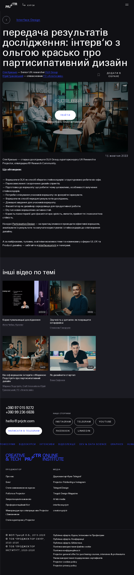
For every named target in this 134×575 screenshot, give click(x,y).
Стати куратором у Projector (20, 520)
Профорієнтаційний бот (18, 505)
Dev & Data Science (95, 444)
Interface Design (28, 20)
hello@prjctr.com (20, 421)
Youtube (105, 421)
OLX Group (51, 72)
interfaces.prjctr (61, 505)
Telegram (84, 421)
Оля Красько (10, 72)
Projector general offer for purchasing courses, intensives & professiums (89, 554)
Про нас (10, 476)
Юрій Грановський (13, 75)
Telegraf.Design (61, 487)
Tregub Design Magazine (65, 493)
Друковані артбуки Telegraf (67, 476)
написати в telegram (24, 431)
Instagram (63, 421)
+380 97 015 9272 (20, 408)
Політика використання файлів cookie (72, 546)
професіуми (9, 444)
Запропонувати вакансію (18, 499)
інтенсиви (49, 444)
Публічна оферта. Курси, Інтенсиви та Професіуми (78, 535)
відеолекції (69, 444)
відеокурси (30, 444)
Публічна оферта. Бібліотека (67, 543)
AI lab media (59, 499)
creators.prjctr (60, 510)
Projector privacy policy (64, 565)
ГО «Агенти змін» (53, 75)
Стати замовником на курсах (20, 487)
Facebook (63, 431)
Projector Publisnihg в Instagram (69, 482)
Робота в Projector (15, 493)
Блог (8, 482)
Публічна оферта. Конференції (68, 539)
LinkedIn (84, 431)
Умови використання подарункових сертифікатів (78, 558)
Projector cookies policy (65, 561)
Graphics (119, 444)
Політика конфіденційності (66, 550)
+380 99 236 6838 (20, 412)
